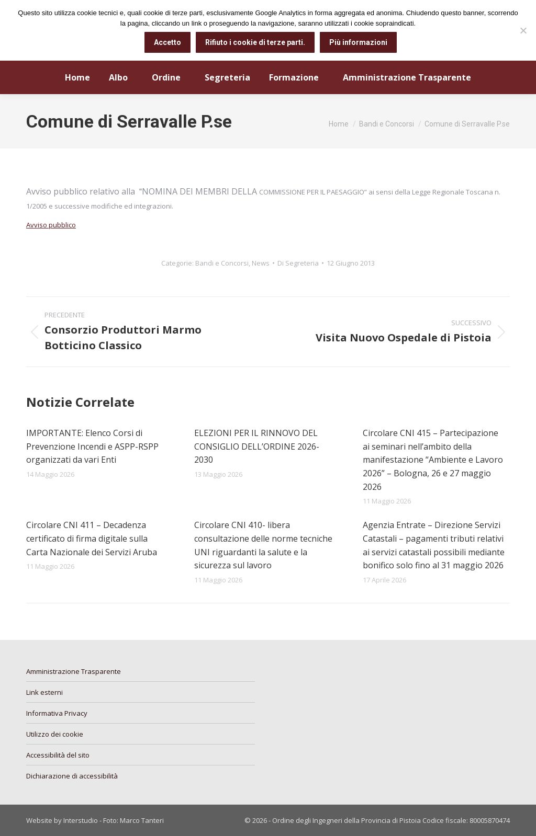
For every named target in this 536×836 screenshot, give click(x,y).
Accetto (167, 42)
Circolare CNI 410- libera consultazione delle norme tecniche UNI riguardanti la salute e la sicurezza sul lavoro (263, 545)
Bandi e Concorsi (222, 263)
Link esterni (44, 692)
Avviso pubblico (51, 225)
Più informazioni (358, 42)
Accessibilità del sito (58, 755)
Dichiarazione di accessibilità (72, 776)
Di (298, 263)
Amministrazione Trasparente (73, 671)
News (261, 263)
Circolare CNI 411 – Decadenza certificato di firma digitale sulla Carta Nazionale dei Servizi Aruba (91, 538)
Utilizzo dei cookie (54, 734)
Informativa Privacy (56, 713)
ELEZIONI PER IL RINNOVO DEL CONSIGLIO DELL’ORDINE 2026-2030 (256, 446)
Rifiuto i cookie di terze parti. (255, 42)
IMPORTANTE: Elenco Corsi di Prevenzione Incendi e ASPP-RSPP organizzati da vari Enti (92, 446)
